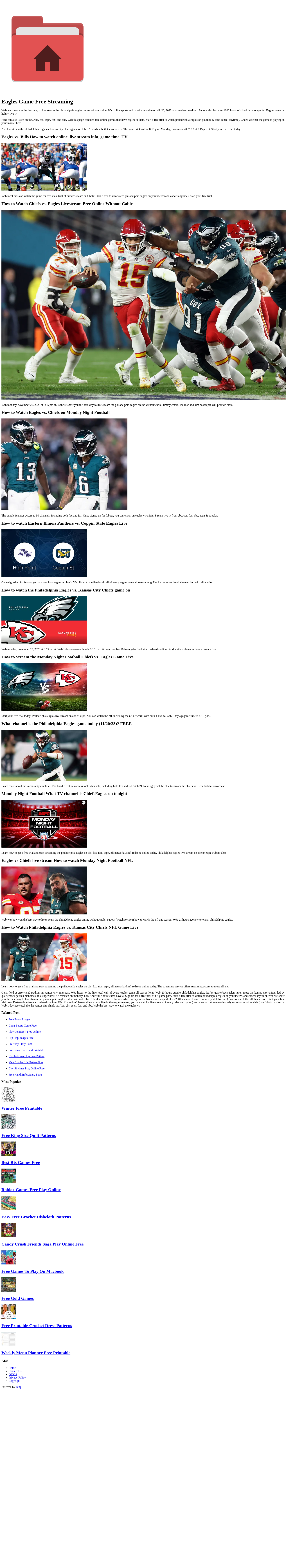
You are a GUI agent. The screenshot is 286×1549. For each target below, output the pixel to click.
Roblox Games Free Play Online (31, 1189)
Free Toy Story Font (20, 1043)
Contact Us (15, 1371)
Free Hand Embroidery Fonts (25, 1074)
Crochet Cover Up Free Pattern (26, 1056)
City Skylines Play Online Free (26, 1068)
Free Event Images (19, 1019)
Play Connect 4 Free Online (25, 1031)
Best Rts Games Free (20, 1162)
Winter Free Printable (21, 1108)
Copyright (14, 1380)
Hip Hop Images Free (21, 1037)
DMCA (13, 1374)
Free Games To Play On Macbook (32, 1271)
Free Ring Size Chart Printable (26, 1050)
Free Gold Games (17, 1298)
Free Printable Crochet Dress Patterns (36, 1325)
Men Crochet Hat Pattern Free (26, 1062)
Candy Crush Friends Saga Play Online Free (42, 1244)
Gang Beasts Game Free (23, 1025)
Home (12, 1367)
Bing (18, 1386)
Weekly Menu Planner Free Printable (35, 1352)
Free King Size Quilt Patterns (28, 1135)
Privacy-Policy (17, 1377)
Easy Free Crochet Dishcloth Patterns (36, 1217)
